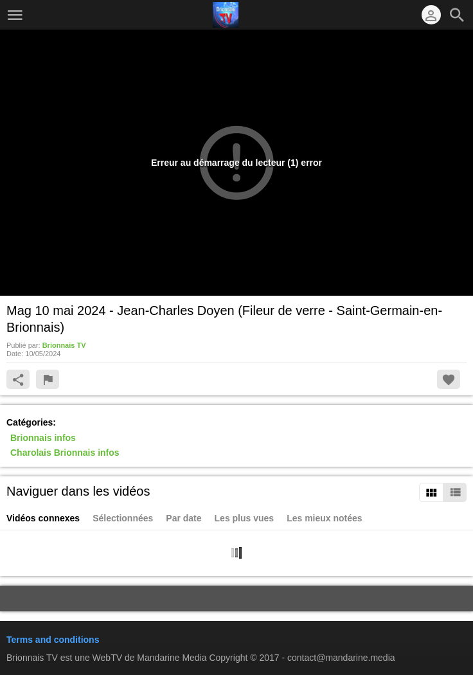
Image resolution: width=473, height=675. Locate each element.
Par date (183, 518)
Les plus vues (244, 518)
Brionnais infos (43, 438)
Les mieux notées (324, 518)
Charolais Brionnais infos (65, 453)
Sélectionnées (123, 518)
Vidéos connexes (43, 518)
